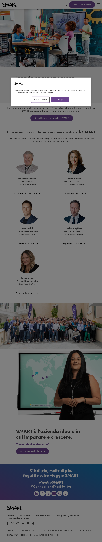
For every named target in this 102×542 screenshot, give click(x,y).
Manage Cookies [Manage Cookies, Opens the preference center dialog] (40, 99)
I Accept (60, 99)
